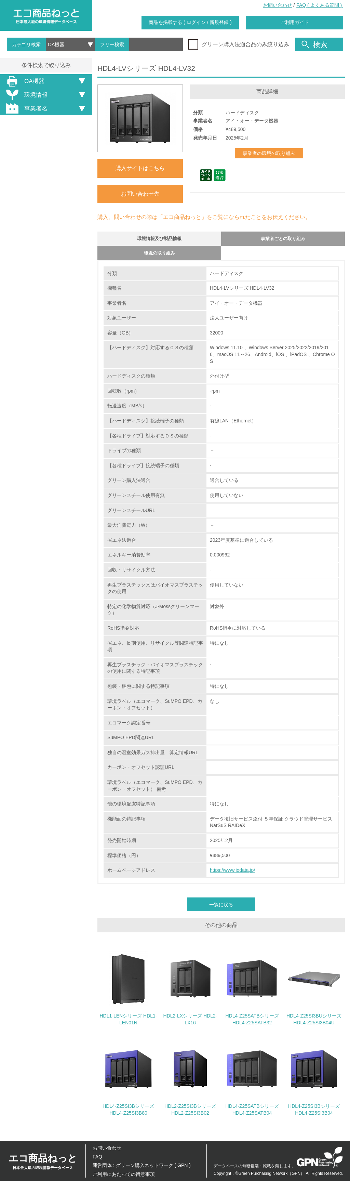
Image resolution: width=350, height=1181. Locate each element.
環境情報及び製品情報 (159, 240)
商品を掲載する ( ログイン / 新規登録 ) (190, 22)
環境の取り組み (159, 257)
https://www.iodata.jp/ (232, 875)
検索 (314, 44)
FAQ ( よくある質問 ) (319, 5)
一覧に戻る (221, 910)
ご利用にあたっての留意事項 (124, 1174)
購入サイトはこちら (140, 168)
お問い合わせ (277, 5)
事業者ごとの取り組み (283, 240)
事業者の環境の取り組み (269, 153)
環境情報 (26, 95)
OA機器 (24, 81)
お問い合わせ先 (140, 194)
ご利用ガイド (294, 22)
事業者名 (26, 108)
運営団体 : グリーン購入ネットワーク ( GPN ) (142, 1165)
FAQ (97, 1156)
